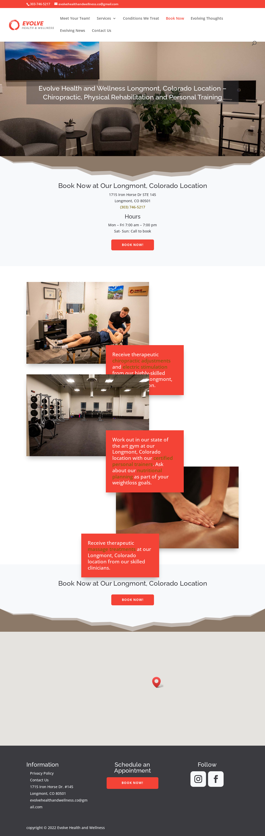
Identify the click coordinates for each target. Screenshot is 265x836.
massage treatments (112, 549)
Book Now (175, 19)
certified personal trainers (142, 461)
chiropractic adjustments (141, 360)
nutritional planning (137, 473)
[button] (158, 682)
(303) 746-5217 (132, 207)
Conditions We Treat (141, 19)
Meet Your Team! (75, 19)
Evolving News (72, 31)
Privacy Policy (42, 773)
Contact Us (101, 31)
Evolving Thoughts (207, 19)
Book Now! (132, 245)
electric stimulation (145, 367)
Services (104, 19)
